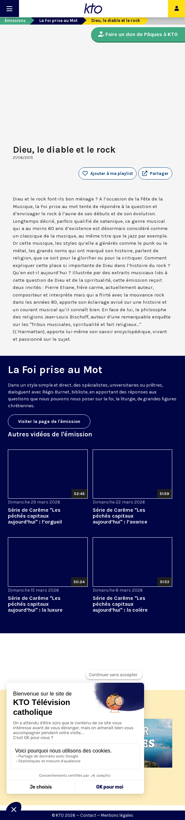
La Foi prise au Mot (58, 20)
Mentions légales (117, 815)
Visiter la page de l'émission (49, 421)
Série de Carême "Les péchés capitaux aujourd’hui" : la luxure (35, 604)
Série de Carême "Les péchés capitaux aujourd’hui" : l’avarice (120, 516)
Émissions (15, 20)
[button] (155, 173)
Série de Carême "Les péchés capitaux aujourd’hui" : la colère (120, 604)
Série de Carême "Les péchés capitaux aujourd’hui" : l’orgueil (35, 516)
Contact (88, 815)
